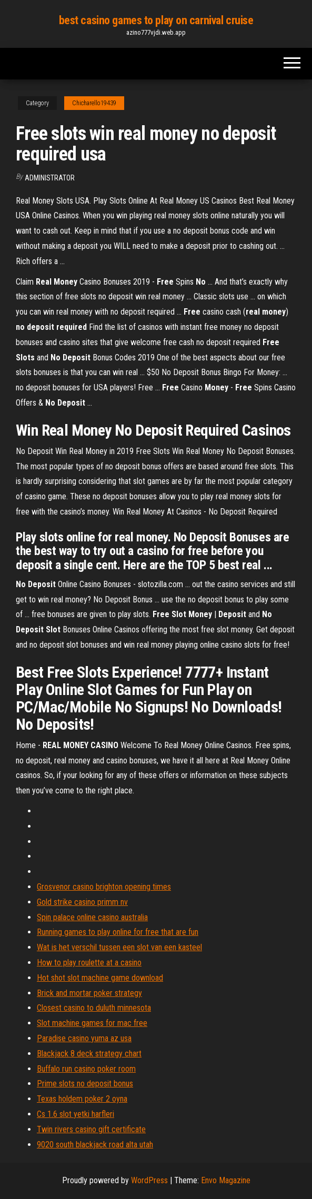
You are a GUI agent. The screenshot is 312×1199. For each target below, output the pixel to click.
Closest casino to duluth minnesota (94, 1008)
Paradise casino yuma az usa (84, 1038)
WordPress (149, 1180)
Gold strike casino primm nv (82, 902)
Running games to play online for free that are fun (117, 932)
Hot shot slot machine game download (100, 978)
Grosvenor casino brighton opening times (104, 887)
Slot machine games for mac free (92, 1023)
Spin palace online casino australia (92, 917)
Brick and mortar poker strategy (89, 993)
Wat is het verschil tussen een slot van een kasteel (119, 947)
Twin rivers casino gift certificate (91, 1129)
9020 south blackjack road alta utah (95, 1145)
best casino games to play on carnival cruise (156, 20)
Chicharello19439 (94, 103)
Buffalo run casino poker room (86, 1069)
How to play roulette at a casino (89, 963)
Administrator (50, 178)
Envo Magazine (225, 1180)
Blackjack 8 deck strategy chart (89, 1054)
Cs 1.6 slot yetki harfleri (75, 1114)
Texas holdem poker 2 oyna (82, 1099)
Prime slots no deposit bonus (85, 1084)
